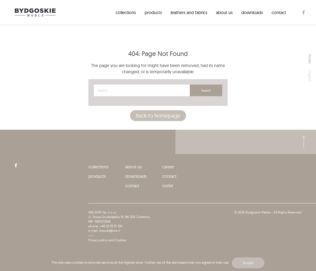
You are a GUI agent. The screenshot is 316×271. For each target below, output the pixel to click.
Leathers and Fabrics (189, 12)
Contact (279, 12)
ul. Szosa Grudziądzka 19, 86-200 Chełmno (118, 217)
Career (168, 166)
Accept (248, 263)
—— (91, 235)
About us (224, 12)
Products (153, 12)
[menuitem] (125, 12)
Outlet (167, 185)
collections (98, 166)
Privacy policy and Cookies (107, 240)
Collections (126, 12)
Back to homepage (158, 115)
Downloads (252, 12)
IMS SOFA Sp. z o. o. (102, 212)
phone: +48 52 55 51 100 (105, 226)
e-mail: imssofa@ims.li (104, 231)
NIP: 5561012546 (99, 221)
